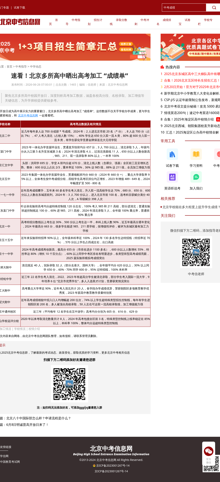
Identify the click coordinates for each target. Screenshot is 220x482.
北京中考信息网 (28, 115)
